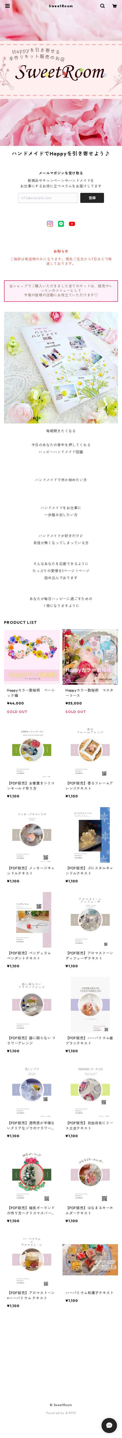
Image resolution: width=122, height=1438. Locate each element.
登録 (92, 198)
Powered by (61, 1413)
